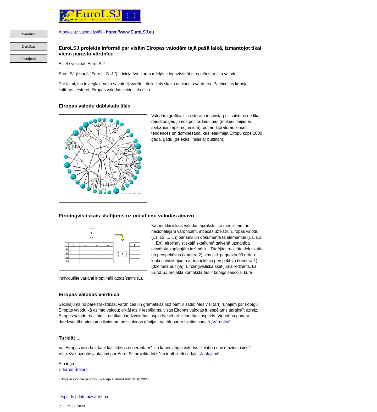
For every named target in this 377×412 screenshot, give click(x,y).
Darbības (28, 46)
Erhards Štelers (73, 369)
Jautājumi (28, 59)
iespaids (67, 396)
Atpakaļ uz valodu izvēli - (106, 32)
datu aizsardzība (92, 396)
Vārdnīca (28, 34)
